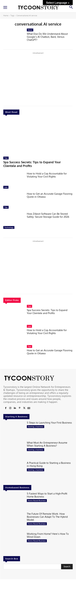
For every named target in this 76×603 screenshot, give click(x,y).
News (30, 30)
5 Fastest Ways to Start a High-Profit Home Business (47, 495)
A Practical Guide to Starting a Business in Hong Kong (49, 464)
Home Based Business (37, 500)
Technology (8, 227)
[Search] (67, 566)
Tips (6, 158)
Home (5, 15)
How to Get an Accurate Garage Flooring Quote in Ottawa (49, 195)
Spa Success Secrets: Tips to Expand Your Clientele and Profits (32, 164)
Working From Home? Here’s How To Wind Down (48, 535)
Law (5, 187)
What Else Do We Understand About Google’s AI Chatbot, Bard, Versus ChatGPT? (47, 36)
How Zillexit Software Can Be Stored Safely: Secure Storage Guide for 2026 (48, 215)
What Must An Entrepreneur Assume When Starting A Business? (47, 444)
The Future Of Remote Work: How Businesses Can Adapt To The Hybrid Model (47, 516)
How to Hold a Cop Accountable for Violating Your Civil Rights (47, 175)
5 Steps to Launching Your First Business (49, 422)
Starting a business (35, 426)
